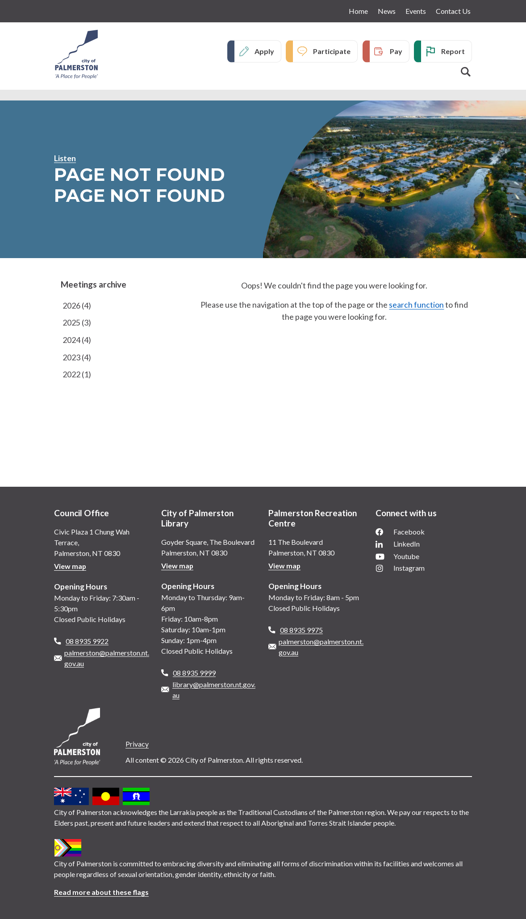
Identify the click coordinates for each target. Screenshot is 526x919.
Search (465, 72)
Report (453, 51)
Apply (264, 51)
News (387, 11)
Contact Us (453, 11)
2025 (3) (77, 323)
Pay (396, 51)
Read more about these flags (101, 892)
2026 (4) (77, 305)
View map (70, 566)
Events (415, 11)
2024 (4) (77, 340)
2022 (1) (77, 375)
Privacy (137, 743)
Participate (332, 51)
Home (358, 11)
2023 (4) (77, 358)
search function (416, 304)
